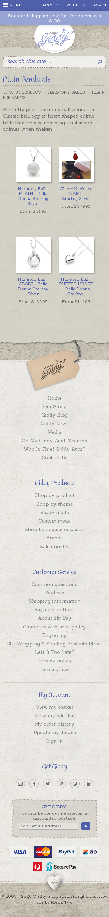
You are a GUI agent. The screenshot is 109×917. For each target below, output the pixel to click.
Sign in (54, 741)
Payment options (54, 609)
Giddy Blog (55, 415)
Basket (99, 5)
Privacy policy (54, 660)
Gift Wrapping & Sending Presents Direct (54, 644)
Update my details (54, 732)
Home (55, 398)
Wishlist (77, 5)
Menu (12, 5)
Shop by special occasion (55, 529)
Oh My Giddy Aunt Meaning (54, 440)
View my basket (54, 707)
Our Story (54, 406)
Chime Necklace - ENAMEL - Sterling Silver (76, 193)
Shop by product (55, 495)
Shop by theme (54, 504)
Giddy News (55, 423)
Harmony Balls (66, 92)
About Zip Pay (55, 618)
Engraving (54, 635)
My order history (54, 724)
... (33, 196)
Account (52, 5)
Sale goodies (54, 546)
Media (55, 432)
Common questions (54, 584)
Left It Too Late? (54, 652)
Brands (54, 538)
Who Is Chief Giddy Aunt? (54, 449)
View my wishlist (54, 715)
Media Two (62, 902)
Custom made (54, 521)
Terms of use (55, 669)
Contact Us (54, 457)
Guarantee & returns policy (54, 627)
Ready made (54, 512)
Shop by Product (22, 92)
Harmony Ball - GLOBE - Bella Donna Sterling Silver (33, 286)
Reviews (54, 592)
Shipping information (55, 601)
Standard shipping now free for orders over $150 (54, 18)
